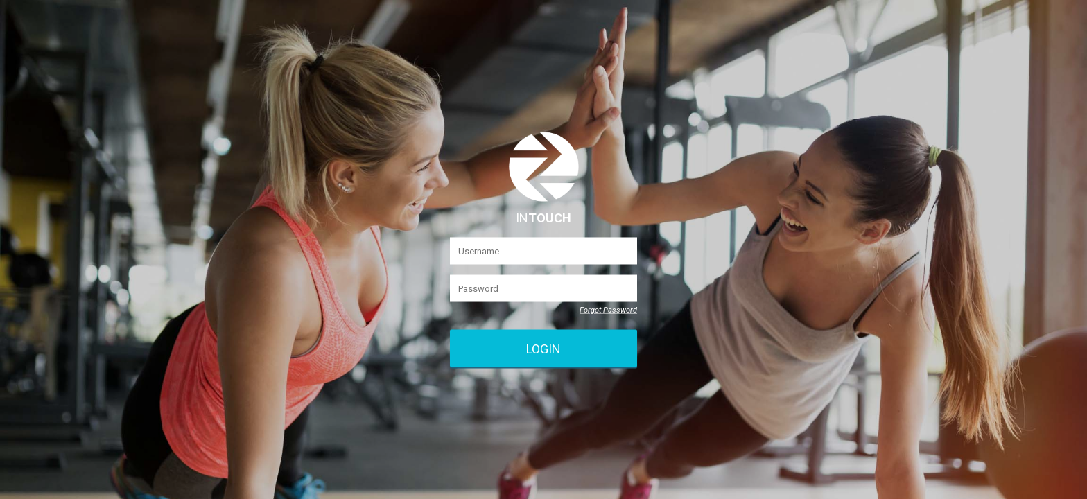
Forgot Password (608, 310)
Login (543, 348)
